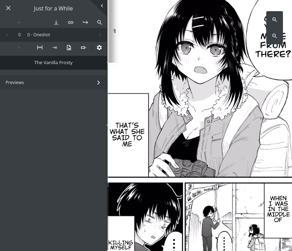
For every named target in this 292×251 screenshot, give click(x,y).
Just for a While (53, 8)
